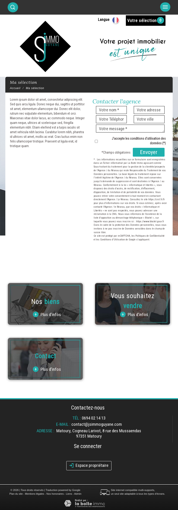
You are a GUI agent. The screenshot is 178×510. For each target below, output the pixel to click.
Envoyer (148, 152)
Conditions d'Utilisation (112, 239)
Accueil (15, 88)
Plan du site (16, 493)
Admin (77, 493)
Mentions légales (34, 493)
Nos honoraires (55, 493)
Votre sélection (142, 20)
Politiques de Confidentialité (150, 235)
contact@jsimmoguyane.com (96, 424)
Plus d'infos (47, 314)
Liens (69, 493)
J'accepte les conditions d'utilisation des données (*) (139, 141)
